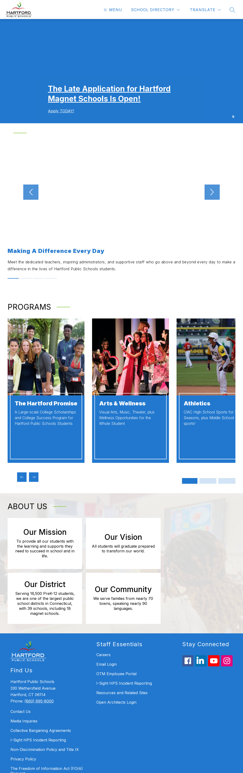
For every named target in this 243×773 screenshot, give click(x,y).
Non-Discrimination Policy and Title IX (44, 700)
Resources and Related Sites (122, 643)
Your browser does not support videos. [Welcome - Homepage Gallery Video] (121, 71)
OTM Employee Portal (116, 624)
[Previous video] (20, 192)
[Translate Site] (205, 10)
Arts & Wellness (122, 403)
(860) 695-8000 (39, 651)
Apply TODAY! (61, 111)
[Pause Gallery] (233, 116)
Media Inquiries (23, 671)
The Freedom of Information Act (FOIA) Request (46, 721)
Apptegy (132, 766)
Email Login (106, 614)
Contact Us (20, 662)
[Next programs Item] (33, 477)
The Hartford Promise (46, 403)
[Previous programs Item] (22, 477)
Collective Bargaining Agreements (40, 681)
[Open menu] (112, 10)
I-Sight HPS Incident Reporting (38, 690)
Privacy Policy (23, 709)
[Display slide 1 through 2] (188, 481)
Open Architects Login (116, 652)
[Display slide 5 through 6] (226, 481)
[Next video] (222, 192)
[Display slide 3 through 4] (207, 481)
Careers (103, 605)
